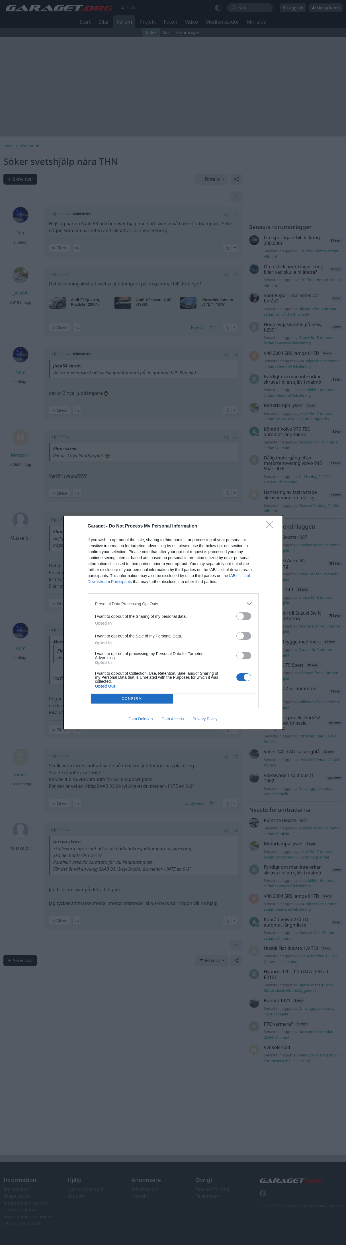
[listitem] (173, 604)
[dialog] (173, 622)
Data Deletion (141, 719)
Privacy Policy (205, 719)
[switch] (243, 616)
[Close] (271, 526)
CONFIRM (132, 699)
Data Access (172, 719)
